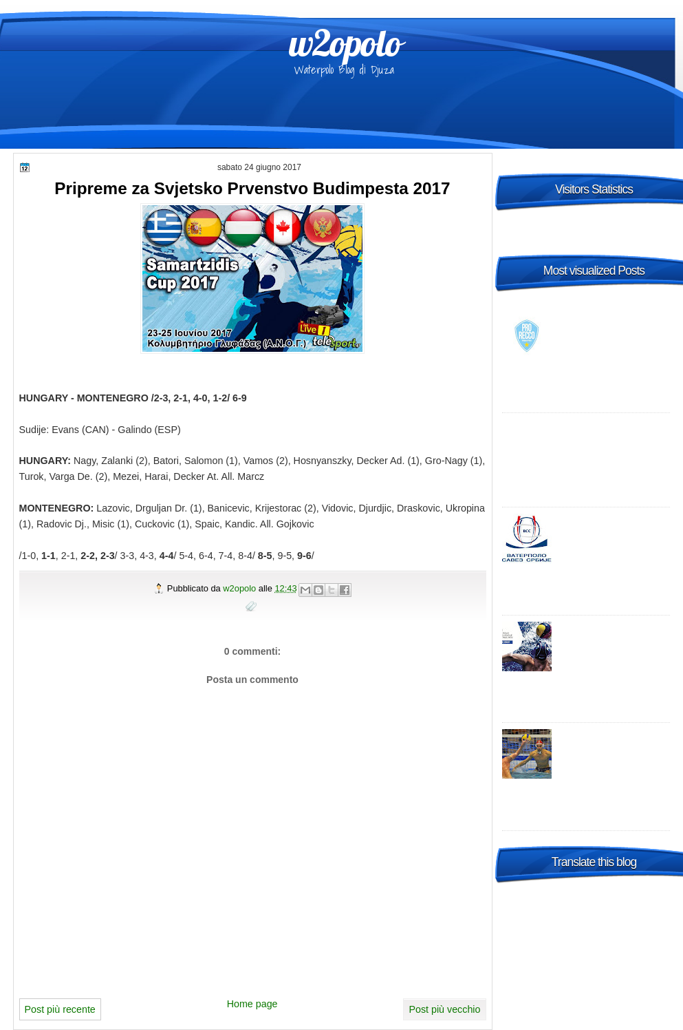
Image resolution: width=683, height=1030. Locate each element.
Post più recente (60, 1009)
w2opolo (345, 42)
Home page (252, 1003)
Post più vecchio (444, 1009)
